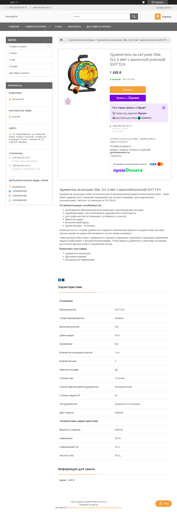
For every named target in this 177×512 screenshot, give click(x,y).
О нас (58, 26)
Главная (14, 26)
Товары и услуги (35, 26)
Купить (127, 89)
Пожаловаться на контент (79, 507)
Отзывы (13, 66)
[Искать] (134, 16)
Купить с (128, 98)
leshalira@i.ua (19, 186)
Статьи (13, 53)
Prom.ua (103, 502)
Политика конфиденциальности (107, 507)
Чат (163, 503)
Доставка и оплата (98, 26)
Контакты (74, 26)
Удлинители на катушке (82, 40)
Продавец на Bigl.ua (88, 505)
